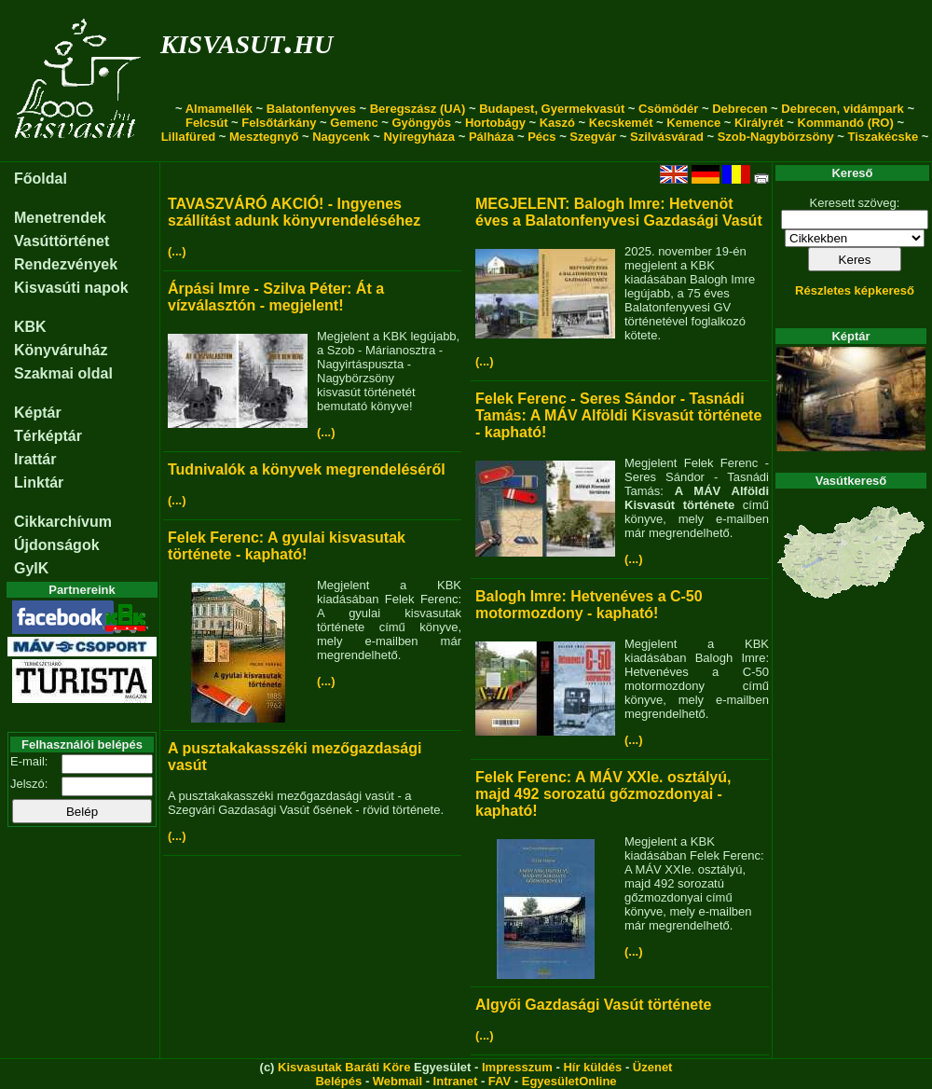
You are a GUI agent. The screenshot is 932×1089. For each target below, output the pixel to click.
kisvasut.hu (246, 41)
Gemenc (353, 123)
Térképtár (48, 436)
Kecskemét (621, 123)
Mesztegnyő (263, 137)
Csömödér (668, 109)
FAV (499, 1081)
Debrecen (739, 109)
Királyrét (759, 123)
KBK (30, 327)
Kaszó (557, 123)
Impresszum (517, 1067)
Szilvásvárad (667, 137)
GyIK (31, 568)
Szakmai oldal (63, 373)
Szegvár (592, 137)
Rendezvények (65, 264)
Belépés (338, 1081)
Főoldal (40, 178)
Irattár (35, 459)
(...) (177, 251)
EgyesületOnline (569, 1081)
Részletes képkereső (854, 290)
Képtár (38, 412)
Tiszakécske (882, 137)
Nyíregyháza (419, 137)
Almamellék (219, 109)
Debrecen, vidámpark (842, 109)
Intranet (455, 1081)
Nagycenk (340, 137)
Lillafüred (188, 137)
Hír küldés (592, 1067)
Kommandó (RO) (846, 123)
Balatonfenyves (311, 109)
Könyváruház (60, 350)
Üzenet (653, 1067)
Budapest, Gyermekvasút (551, 109)
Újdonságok (57, 545)
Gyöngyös (421, 123)
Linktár (38, 482)
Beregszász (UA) (418, 109)
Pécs (541, 137)
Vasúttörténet (61, 241)
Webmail (397, 1081)
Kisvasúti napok (71, 288)
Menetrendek (60, 218)
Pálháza (491, 137)
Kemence (693, 123)
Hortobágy (495, 123)
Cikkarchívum (63, 522)
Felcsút (206, 123)
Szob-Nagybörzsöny (776, 137)
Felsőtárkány (278, 123)
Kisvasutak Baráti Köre (344, 1067)
